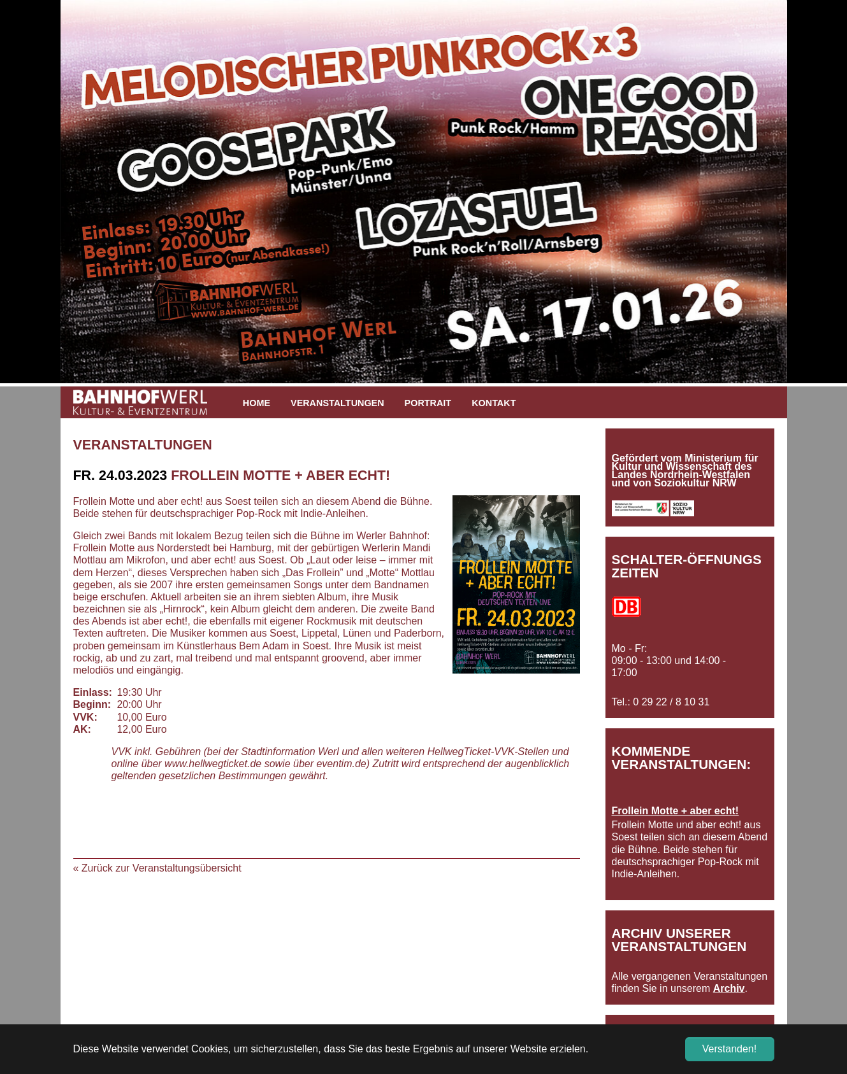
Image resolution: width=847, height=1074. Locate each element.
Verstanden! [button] (729, 1048)
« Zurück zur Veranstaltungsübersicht (157, 868)
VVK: (85, 717)
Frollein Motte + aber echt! (675, 810)
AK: (82, 729)
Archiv (729, 988)
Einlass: (92, 692)
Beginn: (92, 704)
